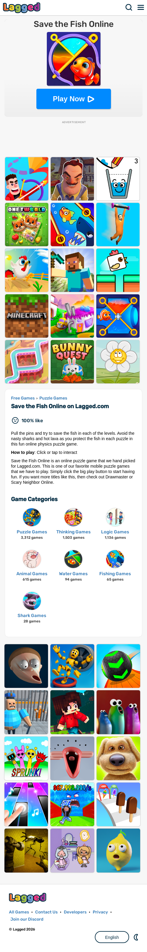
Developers (75, 912)
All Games (19, 912)
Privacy (100, 912)
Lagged (22, 7)
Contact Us (46, 912)
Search (129, 7)
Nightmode (137, 937)
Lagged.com (28, 898)
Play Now (69, 99)
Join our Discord (27, 919)
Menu (141, 7)
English (112, 937)
